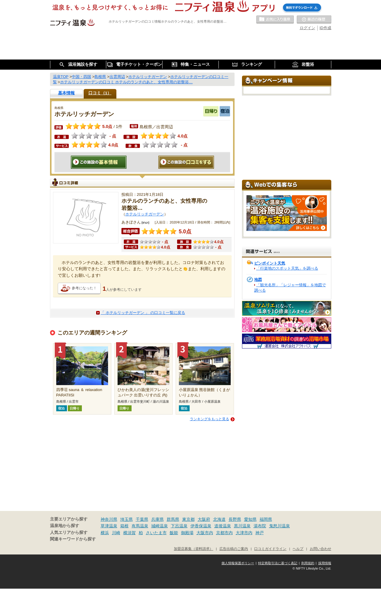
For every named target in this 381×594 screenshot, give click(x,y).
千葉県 (142, 519)
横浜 (105, 532)
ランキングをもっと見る (209, 419)
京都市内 (224, 532)
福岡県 (266, 519)
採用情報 (324, 563)
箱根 (124, 525)
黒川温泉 (242, 525)
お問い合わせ (320, 549)
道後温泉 (222, 525)
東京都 (188, 519)
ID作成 (325, 28)
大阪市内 (204, 532)
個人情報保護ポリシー (237, 563)
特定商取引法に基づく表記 (277, 563)
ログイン (307, 28)
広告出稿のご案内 (233, 549)
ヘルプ (298, 549)
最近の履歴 (314, 19)
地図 (258, 279)
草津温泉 (109, 525)
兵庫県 (157, 519)
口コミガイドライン (270, 549)
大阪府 (204, 519)
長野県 (235, 519)
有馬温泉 (140, 525)
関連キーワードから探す (73, 539)
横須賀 (129, 532)
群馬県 (173, 519)
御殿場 (187, 532)
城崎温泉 (159, 525)
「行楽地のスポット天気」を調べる (287, 268)
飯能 (174, 532)
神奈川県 (109, 519)
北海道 (219, 519)
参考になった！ (84, 288)
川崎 (116, 532)
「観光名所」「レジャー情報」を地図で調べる (290, 288)
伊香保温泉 (200, 525)
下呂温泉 (179, 525)
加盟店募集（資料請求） (193, 549)
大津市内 (244, 532)
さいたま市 (156, 532)
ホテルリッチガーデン (144, 214)
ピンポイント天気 (269, 263)
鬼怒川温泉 (279, 525)
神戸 (259, 532)
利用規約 (307, 563)
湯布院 (260, 525)
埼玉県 (126, 519)
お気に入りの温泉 (275, 19)
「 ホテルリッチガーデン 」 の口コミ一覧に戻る (143, 312)
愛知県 (250, 519)
